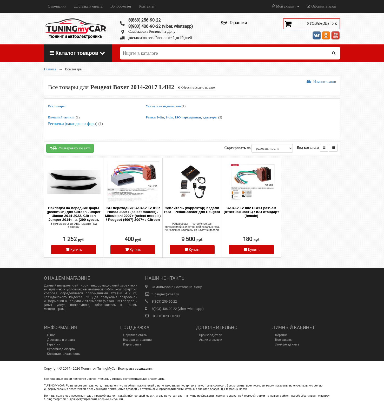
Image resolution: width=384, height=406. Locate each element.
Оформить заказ (321, 6)
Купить (73, 249)
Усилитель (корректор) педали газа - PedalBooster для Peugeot (192, 210)
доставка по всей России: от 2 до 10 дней (160, 38)
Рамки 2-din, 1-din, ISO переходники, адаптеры (184, 117)
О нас (51, 335)
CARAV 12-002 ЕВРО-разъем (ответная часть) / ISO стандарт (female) (251, 212)
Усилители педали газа (166, 106)
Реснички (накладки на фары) (75, 124)
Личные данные (287, 344)
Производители (210, 335)
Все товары (56, 106)
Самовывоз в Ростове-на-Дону (151, 32)
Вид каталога (308, 147)
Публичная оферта (61, 349)
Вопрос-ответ (120, 6)
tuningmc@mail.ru (165, 294)
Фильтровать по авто (70, 148)
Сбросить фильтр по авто (196, 87)
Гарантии (53, 344)
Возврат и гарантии (137, 340)
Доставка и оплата (88, 6)
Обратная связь (135, 335)
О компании (57, 6)
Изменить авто (321, 82)
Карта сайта (132, 344)
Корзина (281, 335)
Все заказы (283, 340)
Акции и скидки (210, 340)
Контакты (146, 6)
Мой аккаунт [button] (285, 6)
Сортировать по (237, 148)
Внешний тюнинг (64, 117)
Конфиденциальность (63, 354)
